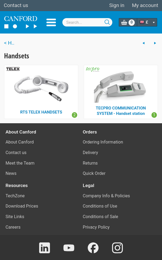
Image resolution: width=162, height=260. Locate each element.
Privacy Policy (96, 227)
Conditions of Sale (100, 216)
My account (145, 5)
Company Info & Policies (106, 195)
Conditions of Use (100, 206)
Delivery (90, 152)
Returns (90, 163)
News (11, 173)
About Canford (20, 142)
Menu (51, 22)
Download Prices (22, 206)
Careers (13, 227)
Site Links (15, 216)
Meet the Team (20, 163)
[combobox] (87, 22)
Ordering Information (103, 142)
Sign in (116, 5)
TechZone (15, 195)
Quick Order (94, 173)
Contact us (16, 5)
